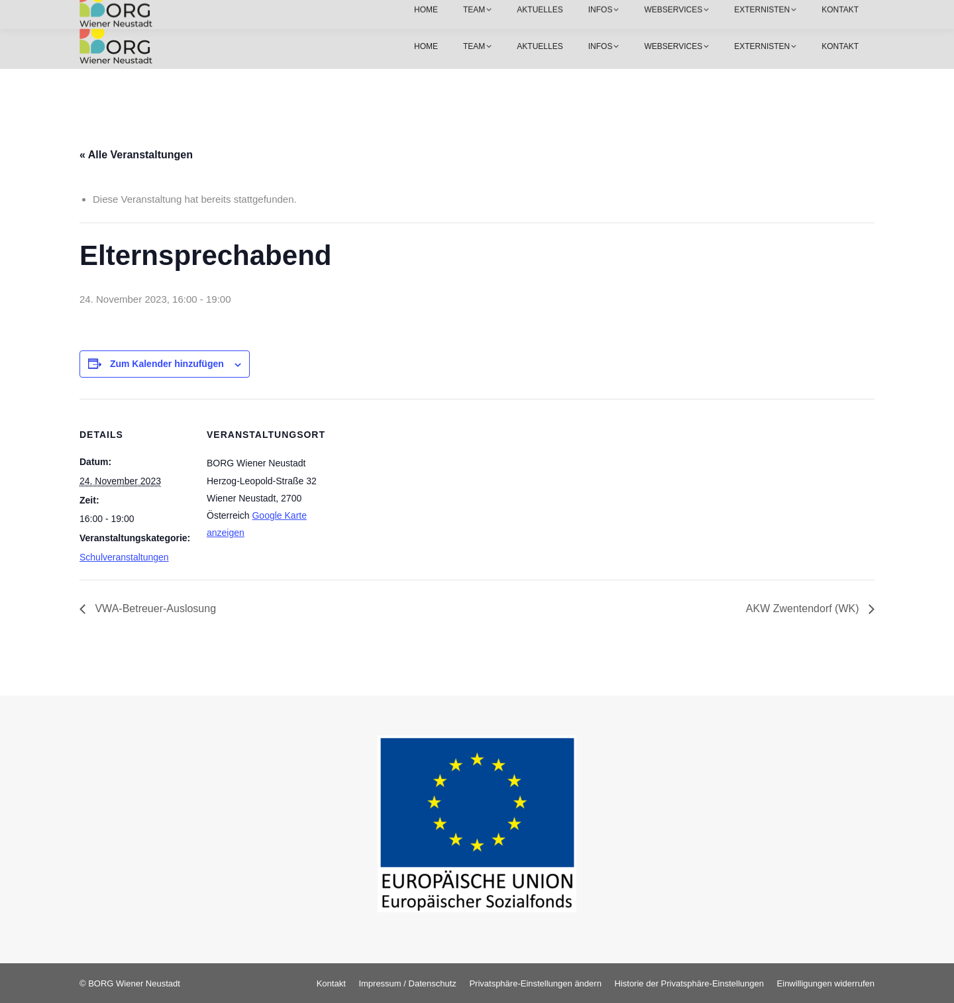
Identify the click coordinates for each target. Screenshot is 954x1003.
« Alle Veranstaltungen (136, 154)
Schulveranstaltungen (124, 557)
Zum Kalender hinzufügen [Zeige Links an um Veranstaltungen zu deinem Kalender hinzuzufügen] (167, 363)
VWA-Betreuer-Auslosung (154, 608)
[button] (535, 983)
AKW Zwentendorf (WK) (804, 608)
